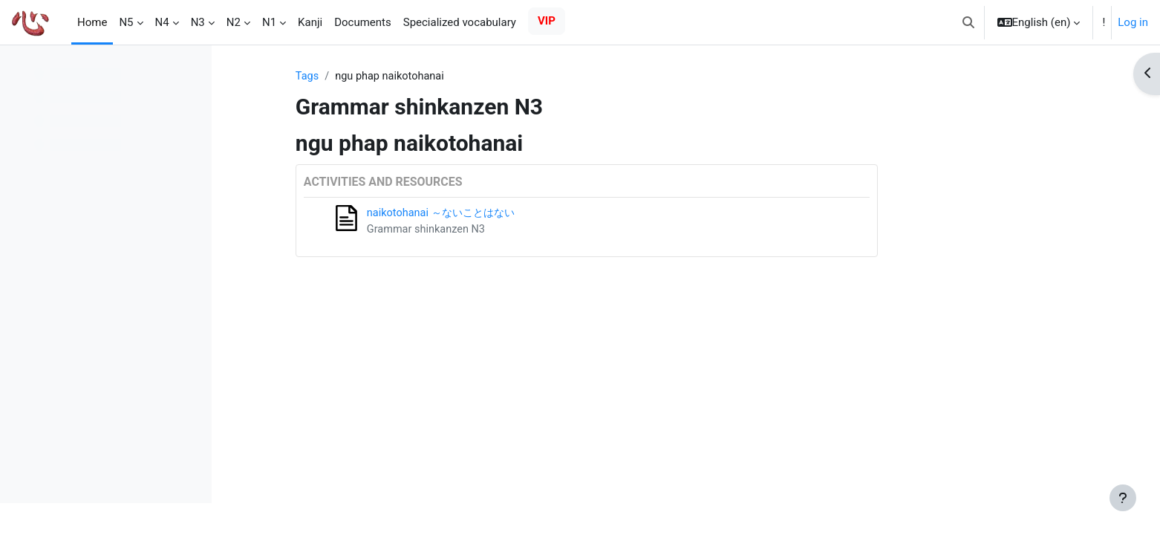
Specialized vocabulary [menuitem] (459, 22)
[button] (968, 22)
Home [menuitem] (92, 22)
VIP (546, 20)
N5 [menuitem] (126, 22)
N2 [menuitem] (234, 22)
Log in (1133, 22)
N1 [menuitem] (269, 22)
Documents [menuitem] (362, 22)
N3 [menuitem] (198, 22)
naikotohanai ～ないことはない (532, 214)
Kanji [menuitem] (310, 22)
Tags (395, 76)
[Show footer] (1123, 497)
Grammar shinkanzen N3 (515, 230)
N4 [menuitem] (162, 22)
